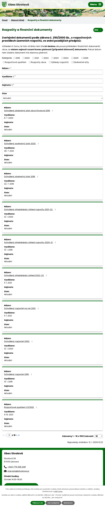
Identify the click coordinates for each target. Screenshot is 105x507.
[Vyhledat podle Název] (52, 72)
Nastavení (68, 503)
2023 (56, 58)
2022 (46, 58)
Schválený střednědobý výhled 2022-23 (26, 275)
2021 (37, 58)
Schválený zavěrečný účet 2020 (22, 143)
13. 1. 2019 (8, 249)
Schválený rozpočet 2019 (18, 374)
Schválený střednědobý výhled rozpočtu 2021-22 (30, 209)
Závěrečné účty (81, 62)
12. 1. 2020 (8, 216)
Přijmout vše (38, 503)
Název (6, 68)
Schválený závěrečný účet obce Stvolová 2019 (29, 110)
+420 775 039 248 (16, 466)
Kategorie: (7, 57)
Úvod (4, 20)
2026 (85, 58)
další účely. (58, 491)
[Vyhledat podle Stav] (52, 98)
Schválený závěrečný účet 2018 (21, 176)
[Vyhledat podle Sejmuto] (52, 89)
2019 (18, 58)
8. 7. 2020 (8, 118)
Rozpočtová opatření (15, 62)
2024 (65, 58)
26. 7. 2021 (9, 151)
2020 (27, 58)
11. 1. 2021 (8, 282)
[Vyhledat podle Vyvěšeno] (52, 81)
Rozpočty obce (38, 62)
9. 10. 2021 (8, 414)
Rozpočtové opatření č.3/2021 (21, 407)
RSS (98, 30)
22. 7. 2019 (9, 183)
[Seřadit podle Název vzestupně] (11, 67)
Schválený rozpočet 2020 (18, 341)
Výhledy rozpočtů (60, 62)
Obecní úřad (17, 20)
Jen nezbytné (53, 503)
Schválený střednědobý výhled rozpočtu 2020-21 (30, 242)
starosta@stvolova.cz (18, 471)
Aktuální (8, 129)
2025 (75, 58)
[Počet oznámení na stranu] (99, 436)
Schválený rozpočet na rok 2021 (22, 308)
